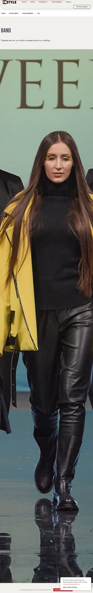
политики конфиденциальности (71, 584)
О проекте (68, 2)
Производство (43, 2)
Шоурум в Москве (13, 13)
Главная (3, 13)
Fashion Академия (56, 2)
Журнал (32, 2)
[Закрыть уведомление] (90, 579)
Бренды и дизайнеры (27, 13)
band (38, 13)
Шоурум (24, 2)
